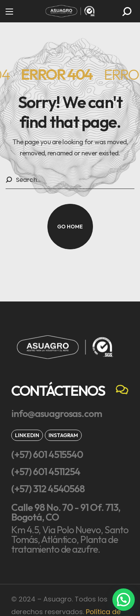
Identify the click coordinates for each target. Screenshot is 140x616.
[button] (126, 11)
